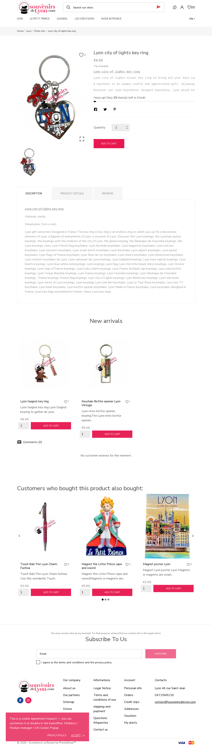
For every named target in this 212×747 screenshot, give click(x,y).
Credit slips (131, 702)
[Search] (114, 7)
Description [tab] (33, 193)
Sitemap (68, 702)
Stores (67, 709)
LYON (20, 18)
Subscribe (160, 653)
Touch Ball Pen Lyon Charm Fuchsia (38, 566)
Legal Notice (102, 688)
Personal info (133, 688)
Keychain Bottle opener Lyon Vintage (101, 403)
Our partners (71, 695)
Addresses (131, 709)
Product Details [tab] (72, 193)
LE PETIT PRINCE (40, 18)
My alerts (130, 723)
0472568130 (164, 695)
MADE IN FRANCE (111, 18)
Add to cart (109, 143)
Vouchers (130, 716)
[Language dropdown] (192, 19)
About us (69, 688)
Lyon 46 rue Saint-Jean (170, 688)
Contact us (100, 729)
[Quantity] (121, 127)
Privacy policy (56, 735)
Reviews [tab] (107, 193)
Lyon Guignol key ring (34, 401)
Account (129, 680)
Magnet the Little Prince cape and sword (102, 566)
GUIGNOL (62, 18)
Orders (128, 695)
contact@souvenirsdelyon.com (175, 702)
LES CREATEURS (84, 18)
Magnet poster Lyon (156, 564)
